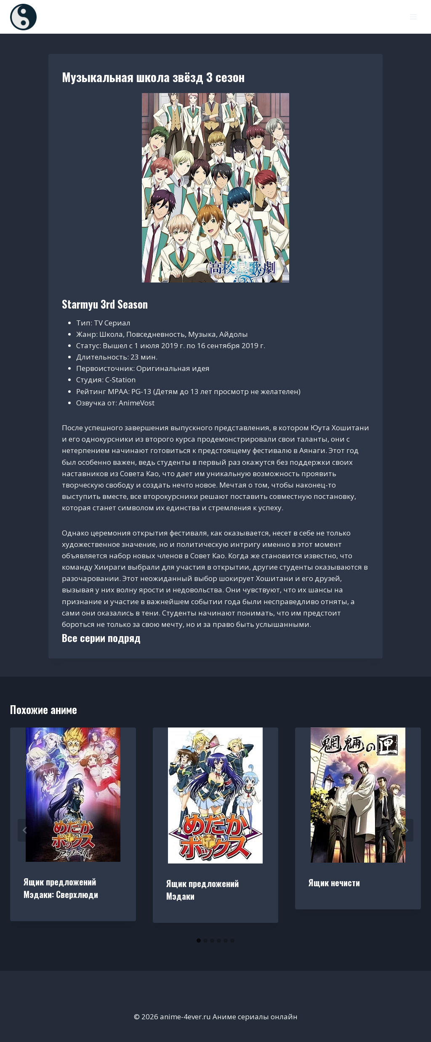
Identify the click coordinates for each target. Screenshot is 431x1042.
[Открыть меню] (413, 16)
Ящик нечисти (334, 882)
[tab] (199, 940)
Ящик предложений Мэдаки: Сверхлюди (61, 888)
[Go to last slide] (25, 830)
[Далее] (405, 830)
